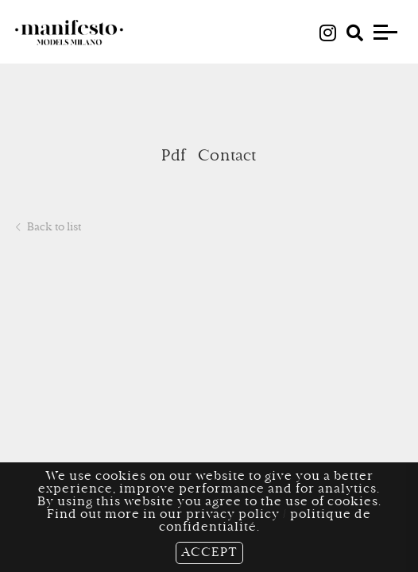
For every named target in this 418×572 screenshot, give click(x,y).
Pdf (173, 156)
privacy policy (233, 515)
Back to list (48, 228)
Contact (227, 156)
